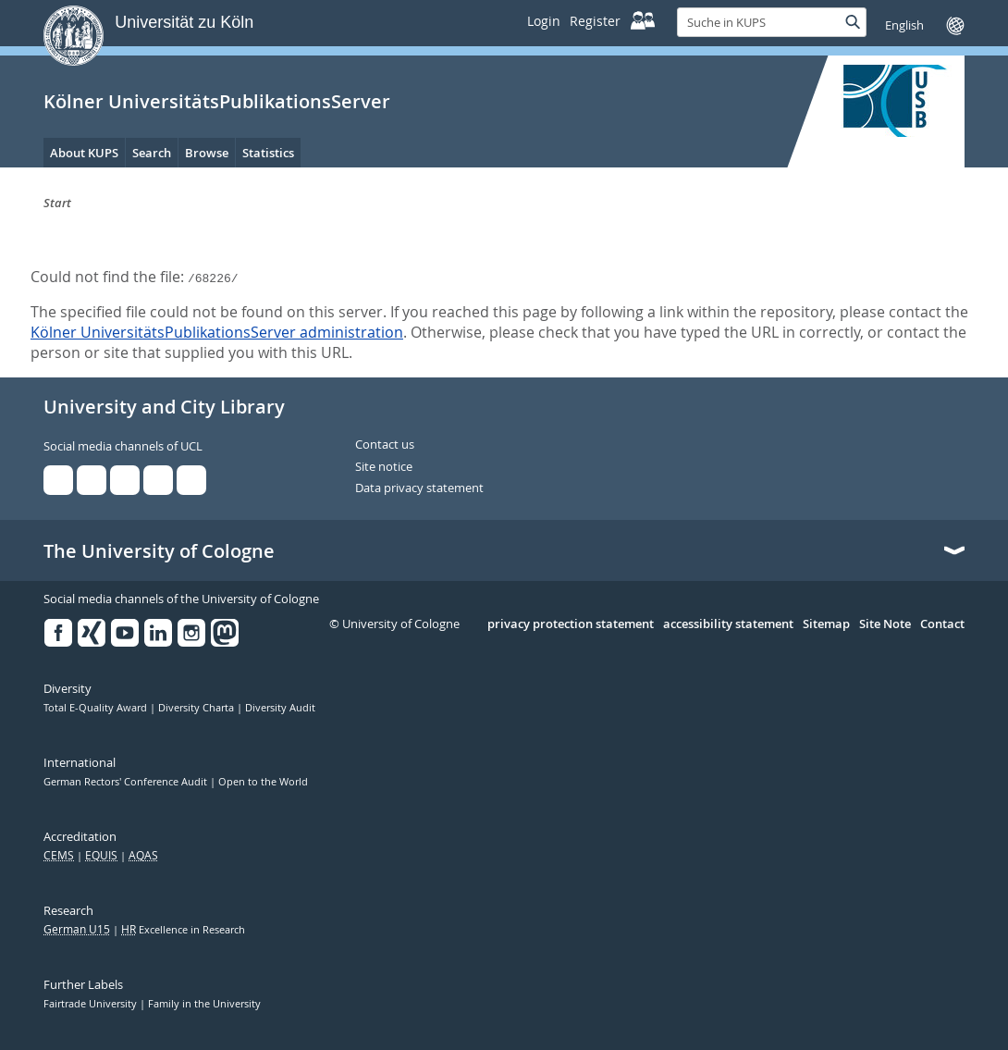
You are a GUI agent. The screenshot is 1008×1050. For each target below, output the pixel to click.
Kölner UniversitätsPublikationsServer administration (217, 332)
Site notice (383, 467)
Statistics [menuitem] (268, 152)
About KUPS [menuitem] (84, 152)
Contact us (384, 445)
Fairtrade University (91, 1003)
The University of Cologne (159, 551)
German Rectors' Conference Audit (126, 781)
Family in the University (204, 1003)
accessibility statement (728, 624)
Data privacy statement (419, 488)
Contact (942, 624)
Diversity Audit (280, 707)
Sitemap (826, 624)
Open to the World (263, 781)
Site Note (885, 624)
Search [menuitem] (151, 152)
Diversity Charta (197, 707)
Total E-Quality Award (96, 707)
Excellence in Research (183, 929)
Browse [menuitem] (206, 152)
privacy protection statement (570, 624)
